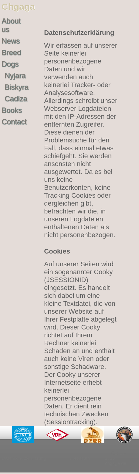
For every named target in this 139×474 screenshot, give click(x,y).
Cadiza (16, 98)
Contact (14, 122)
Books (12, 110)
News (11, 41)
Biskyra (17, 87)
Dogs (10, 64)
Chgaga (18, 7)
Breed (11, 52)
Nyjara (15, 75)
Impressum (78, 458)
